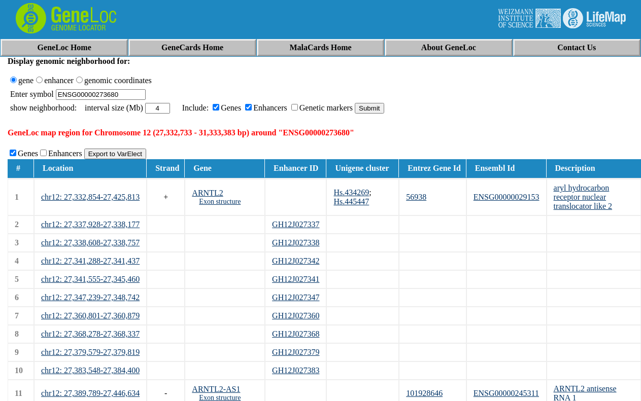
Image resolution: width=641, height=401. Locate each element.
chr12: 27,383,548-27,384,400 (90, 370)
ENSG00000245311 (506, 393)
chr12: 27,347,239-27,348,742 (90, 297)
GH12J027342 (295, 261)
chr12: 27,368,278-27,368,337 (90, 334)
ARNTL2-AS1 (216, 389)
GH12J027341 (295, 279)
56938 (416, 197)
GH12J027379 (295, 352)
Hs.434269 (351, 192)
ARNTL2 (207, 193)
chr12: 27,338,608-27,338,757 (90, 242)
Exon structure (220, 201)
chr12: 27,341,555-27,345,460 (90, 279)
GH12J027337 (295, 224)
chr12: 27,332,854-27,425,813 (90, 197)
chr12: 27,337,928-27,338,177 (90, 224)
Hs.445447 (351, 201)
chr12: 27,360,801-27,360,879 (90, 315)
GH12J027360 (295, 315)
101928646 (424, 393)
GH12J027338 (295, 242)
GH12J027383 (295, 370)
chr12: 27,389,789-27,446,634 (90, 393)
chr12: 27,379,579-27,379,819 (90, 352)
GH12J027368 (295, 334)
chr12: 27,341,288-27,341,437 (90, 261)
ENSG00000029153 (506, 197)
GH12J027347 (295, 297)
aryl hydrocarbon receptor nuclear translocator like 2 (583, 197)
